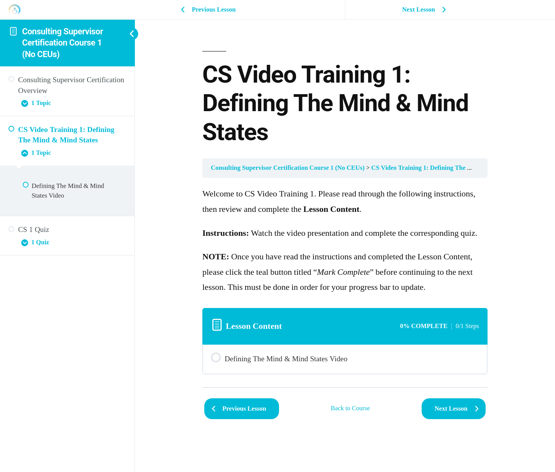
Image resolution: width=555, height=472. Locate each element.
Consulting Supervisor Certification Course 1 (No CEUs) (62, 43)
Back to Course (350, 408)
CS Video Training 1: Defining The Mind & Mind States (447, 168)
